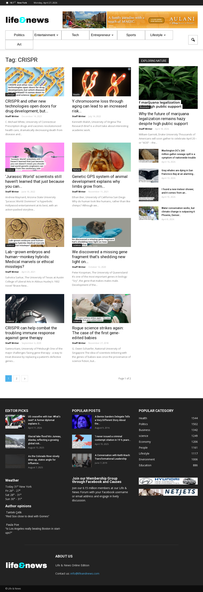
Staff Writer (12, 116)
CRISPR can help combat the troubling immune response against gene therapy (31, 333)
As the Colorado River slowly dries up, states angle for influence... (43, 460)
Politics (19, 35)
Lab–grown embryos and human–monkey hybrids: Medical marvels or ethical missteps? (29, 259)
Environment (147, 459)
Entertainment (46, 35)
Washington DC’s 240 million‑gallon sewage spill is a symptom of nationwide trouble (179, 154)
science (10, 169)
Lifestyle (158, 35)
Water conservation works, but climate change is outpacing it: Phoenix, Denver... (178, 212)
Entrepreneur (102, 35)
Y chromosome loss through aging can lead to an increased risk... (99, 106)
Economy (145, 442)
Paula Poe (12, 524)
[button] (193, 40)
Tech (75, 35)
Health (76, 94)
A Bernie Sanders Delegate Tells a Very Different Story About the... (112, 420)
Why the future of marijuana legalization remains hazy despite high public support (164, 118)
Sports (131, 35)
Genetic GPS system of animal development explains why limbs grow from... (100, 181)
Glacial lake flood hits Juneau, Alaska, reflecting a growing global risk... (44, 440)
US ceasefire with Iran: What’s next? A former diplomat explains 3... (44, 420)
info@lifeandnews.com (84, 573)
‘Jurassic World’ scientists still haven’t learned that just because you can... (34, 181)
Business (144, 107)
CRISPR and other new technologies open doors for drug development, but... (31, 106)
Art (19, 44)
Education (145, 465)
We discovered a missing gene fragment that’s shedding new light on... (99, 257)
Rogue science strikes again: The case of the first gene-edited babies (97, 333)
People (143, 447)
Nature (76, 169)
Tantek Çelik (14, 512)
